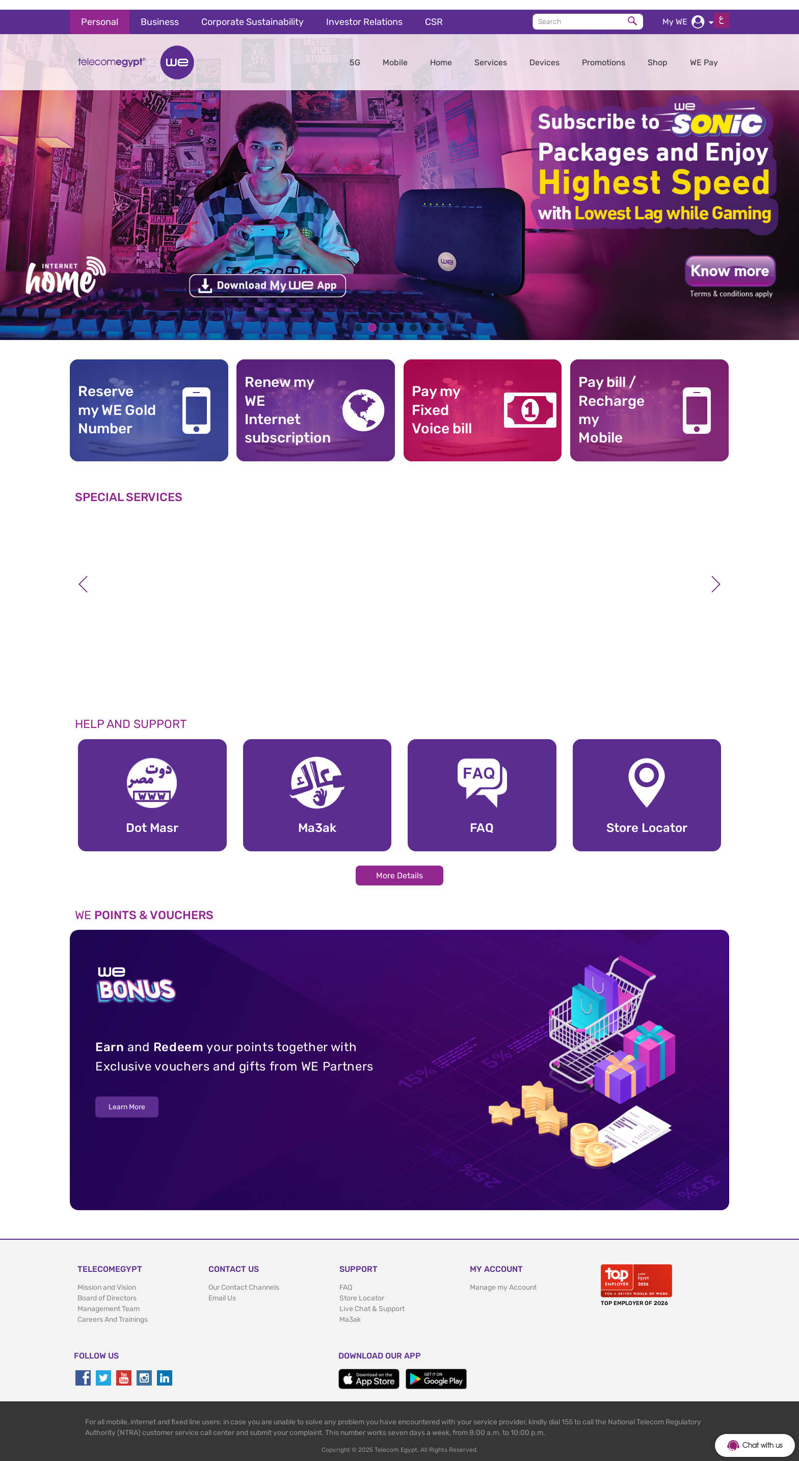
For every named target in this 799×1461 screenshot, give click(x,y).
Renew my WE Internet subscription (284, 400)
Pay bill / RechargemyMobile (611, 400)
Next (716, 574)
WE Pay (704, 53)
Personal (99, 12)
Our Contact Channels (243, 1277)
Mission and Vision (106, 1277)
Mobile (395, 53)
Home (441, 53)
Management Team (108, 1299)
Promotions (603, 53)
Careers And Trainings (112, 1310)
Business (160, 12)
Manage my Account (503, 1277)
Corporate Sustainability (252, 12)
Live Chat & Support (372, 1299)
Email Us (222, 1288)
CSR (434, 12)
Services (490, 53)
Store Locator (361, 1288)
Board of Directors (107, 1288)
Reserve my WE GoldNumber (117, 401)
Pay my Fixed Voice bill (442, 401)
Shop (658, 53)
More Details (399, 866)
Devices (544, 53)
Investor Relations (364, 12)
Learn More (127, 1097)
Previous (83, 574)
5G (355, 53)
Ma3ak (350, 1310)
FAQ (345, 1277)
